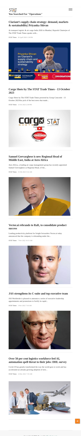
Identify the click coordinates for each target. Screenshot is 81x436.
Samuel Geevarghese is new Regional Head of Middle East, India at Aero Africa (35, 158)
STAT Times (13, 37)
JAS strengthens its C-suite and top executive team (38, 293)
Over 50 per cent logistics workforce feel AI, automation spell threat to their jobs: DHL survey (38, 360)
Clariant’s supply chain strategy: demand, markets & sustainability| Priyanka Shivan (38, 23)
